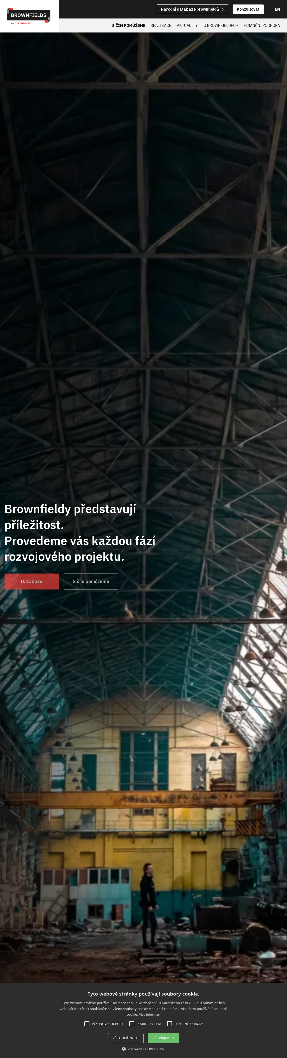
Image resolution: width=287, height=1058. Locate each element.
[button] (144, 1049)
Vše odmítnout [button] (126, 1038)
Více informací (150, 1014)
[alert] (143, 1020)
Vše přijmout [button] (163, 1038)
